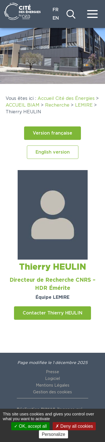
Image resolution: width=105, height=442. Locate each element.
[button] (52, 133)
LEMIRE (84, 105)
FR (56, 10)
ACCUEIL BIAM (22, 105)
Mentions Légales (52, 385)
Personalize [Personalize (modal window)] (53, 434)
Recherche (57, 105)
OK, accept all (30, 426)
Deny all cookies (74, 426)
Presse (52, 372)
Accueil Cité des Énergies (66, 98)
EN (56, 18)
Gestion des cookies (52, 392)
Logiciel (52, 379)
